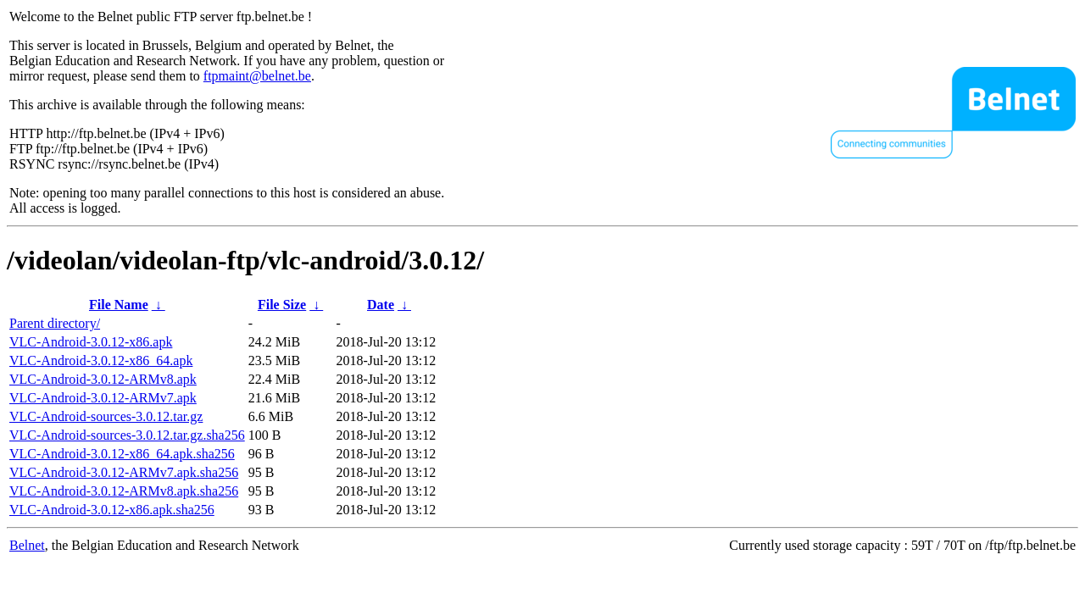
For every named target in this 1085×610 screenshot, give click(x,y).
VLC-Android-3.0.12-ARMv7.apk (103, 398)
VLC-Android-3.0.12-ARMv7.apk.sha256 (123, 472)
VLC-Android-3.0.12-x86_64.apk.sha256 (122, 453)
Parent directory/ (54, 323)
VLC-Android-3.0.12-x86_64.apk (100, 360)
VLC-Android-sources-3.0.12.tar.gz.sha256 (127, 435)
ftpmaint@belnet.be (257, 76)
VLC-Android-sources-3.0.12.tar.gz (106, 416)
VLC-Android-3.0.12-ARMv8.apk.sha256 (123, 491)
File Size (282, 304)
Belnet (27, 545)
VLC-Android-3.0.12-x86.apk (90, 342)
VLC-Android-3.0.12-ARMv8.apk (103, 379)
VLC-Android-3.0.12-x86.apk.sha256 (111, 509)
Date (380, 304)
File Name (118, 304)
